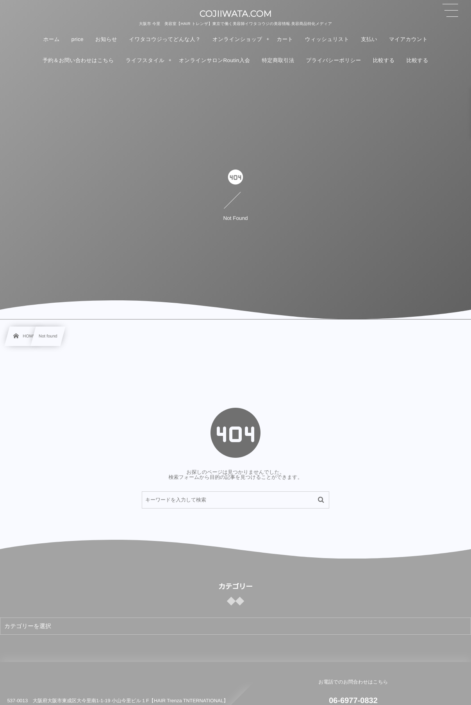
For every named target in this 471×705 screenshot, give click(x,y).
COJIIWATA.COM (235, 14)
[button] (450, 10)
